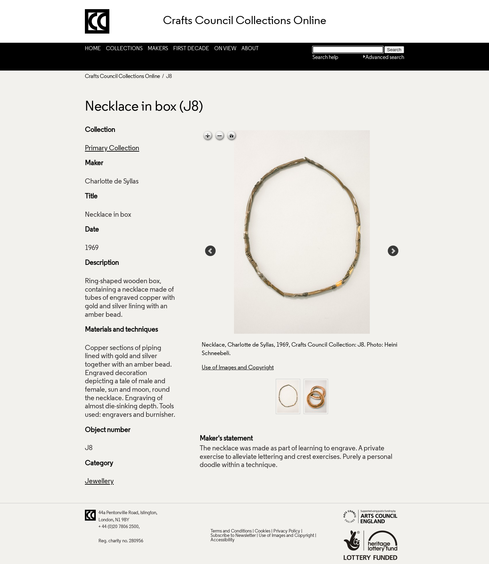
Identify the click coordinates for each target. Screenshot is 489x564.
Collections (124, 49)
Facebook (241, 515)
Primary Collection (112, 148)
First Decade (191, 49)
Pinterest (228, 515)
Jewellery (99, 481)
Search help (325, 57)
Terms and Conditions (231, 531)
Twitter (215, 515)
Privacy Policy (286, 531)
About (250, 49)
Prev (210, 251)
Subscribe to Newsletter (233, 535)
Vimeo (268, 515)
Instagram (281, 515)
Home (93, 49)
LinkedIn (255, 515)
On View (225, 49)
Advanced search (384, 57)
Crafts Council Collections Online (122, 76)
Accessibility (223, 540)
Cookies (262, 531)
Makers (158, 49)
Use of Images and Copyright (238, 368)
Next (393, 251)
